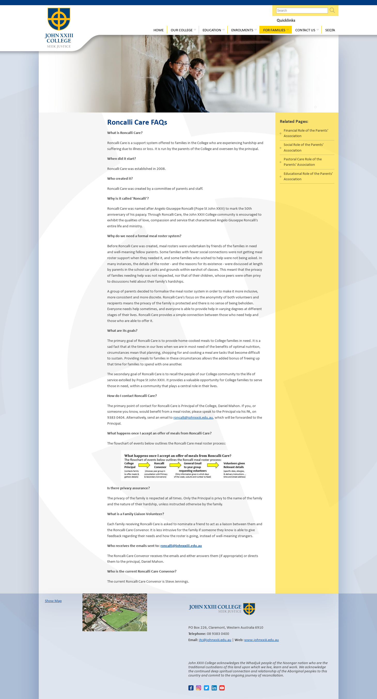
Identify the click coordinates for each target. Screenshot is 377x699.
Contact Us (305, 30)
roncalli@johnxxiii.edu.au (193, 417)
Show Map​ (53, 601)
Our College (182, 30)
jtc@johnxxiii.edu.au (215, 640)
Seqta (330, 30)
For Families (274, 30)
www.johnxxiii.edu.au (261, 640)
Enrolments (242, 30)
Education (212, 30)
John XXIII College (59, 28)
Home (158, 30)
